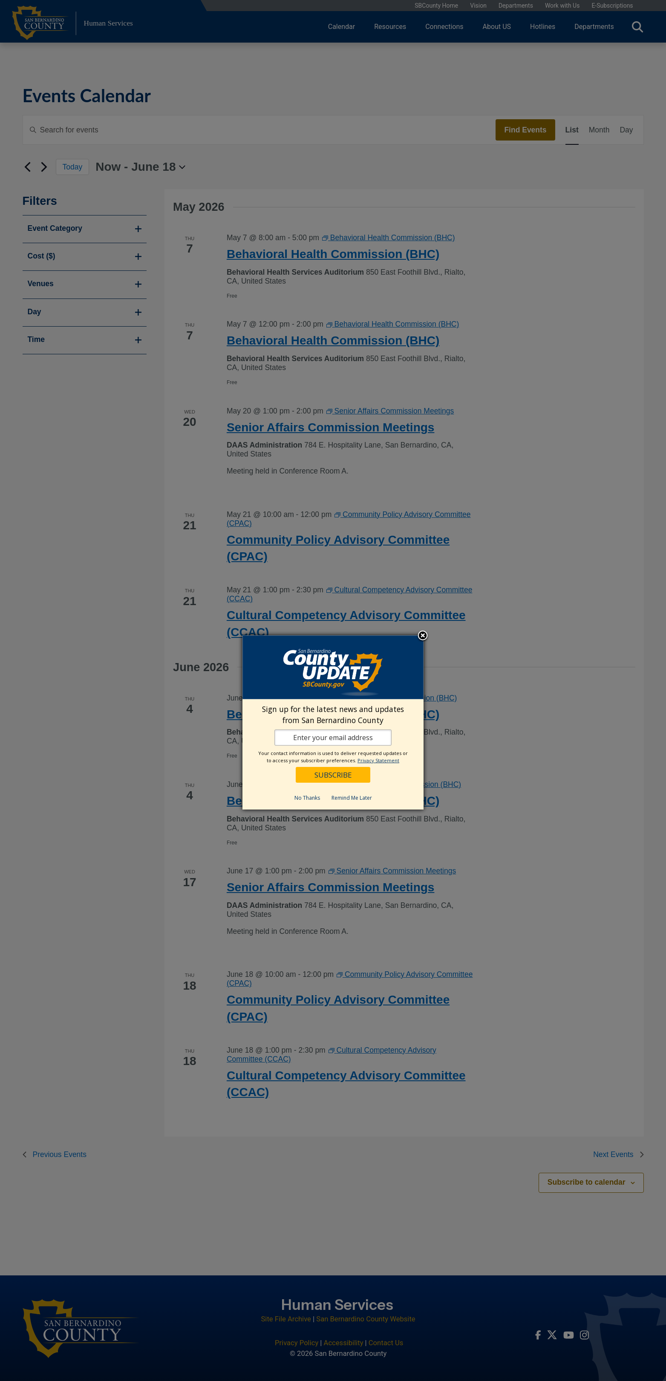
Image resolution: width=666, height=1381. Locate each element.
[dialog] (333, 722)
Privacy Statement (378, 760)
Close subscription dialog (422, 636)
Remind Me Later (352, 797)
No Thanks (307, 797)
